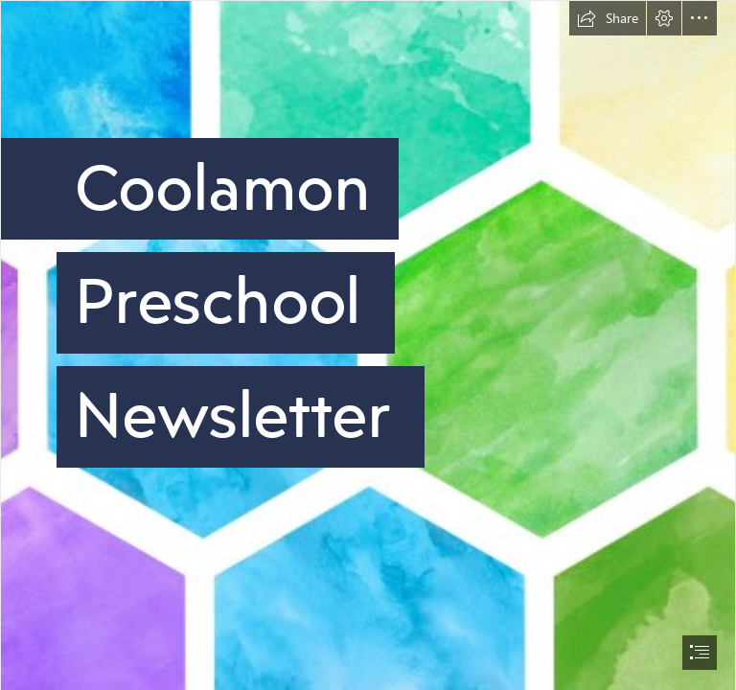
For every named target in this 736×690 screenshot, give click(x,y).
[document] (368, 345)
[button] (607, 18)
